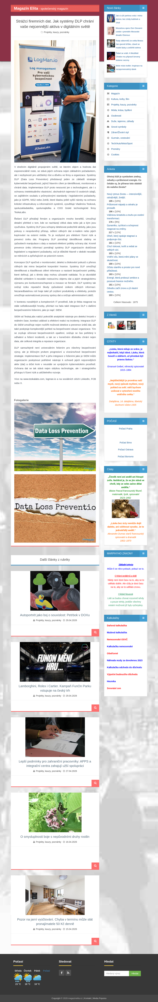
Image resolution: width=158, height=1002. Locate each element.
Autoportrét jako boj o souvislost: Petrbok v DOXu (55, 615)
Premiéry (115, 149)
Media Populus (99, 998)
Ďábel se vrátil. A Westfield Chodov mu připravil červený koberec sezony (128, 56)
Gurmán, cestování (120, 138)
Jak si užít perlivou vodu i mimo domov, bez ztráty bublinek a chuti (129, 19)
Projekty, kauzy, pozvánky (56, 32)
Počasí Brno (126, 442)
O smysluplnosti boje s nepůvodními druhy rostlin (54, 836)
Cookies (115, 154)
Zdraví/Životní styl (120, 132)
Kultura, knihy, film (120, 99)
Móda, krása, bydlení (121, 110)
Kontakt (87, 998)
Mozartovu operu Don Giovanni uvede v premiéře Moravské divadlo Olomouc (129, 31)
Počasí (46, 971)
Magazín (115, 93)
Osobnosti (116, 115)
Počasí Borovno (126, 456)
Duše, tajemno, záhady (122, 121)
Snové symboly (118, 127)
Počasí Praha (125, 428)
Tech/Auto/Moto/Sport (122, 143)
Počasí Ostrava (125, 449)
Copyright (56, 998)
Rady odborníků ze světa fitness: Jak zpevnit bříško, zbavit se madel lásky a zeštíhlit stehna (129, 44)
